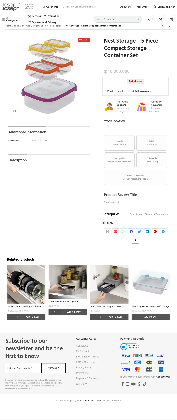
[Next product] (170, 26)
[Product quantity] (13, 317)
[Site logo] (11, 7)
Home (8, 26)
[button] (107, 231)
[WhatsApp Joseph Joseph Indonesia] (139, 384)
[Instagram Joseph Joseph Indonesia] (127, 384)
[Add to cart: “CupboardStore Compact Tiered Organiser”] (109, 317)
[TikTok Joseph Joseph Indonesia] (144, 384)
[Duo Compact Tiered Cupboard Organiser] (68, 282)
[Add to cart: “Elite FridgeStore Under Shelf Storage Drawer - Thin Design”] (151, 317)
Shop (16, 26)
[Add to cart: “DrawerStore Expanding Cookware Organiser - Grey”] (26, 317)
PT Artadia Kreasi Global (89, 400)
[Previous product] (162, 26)
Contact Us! (163, 376)
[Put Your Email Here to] (23, 368)
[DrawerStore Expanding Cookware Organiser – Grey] (26, 284)
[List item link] (93, 346)
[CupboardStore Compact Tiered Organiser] (109, 284)
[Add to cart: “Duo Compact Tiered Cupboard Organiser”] (68, 312)
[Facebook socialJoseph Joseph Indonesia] (122, 384)
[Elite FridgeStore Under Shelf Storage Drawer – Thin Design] (151, 284)
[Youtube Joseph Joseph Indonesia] (133, 384)
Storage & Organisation (34, 26)
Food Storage (56, 26)
